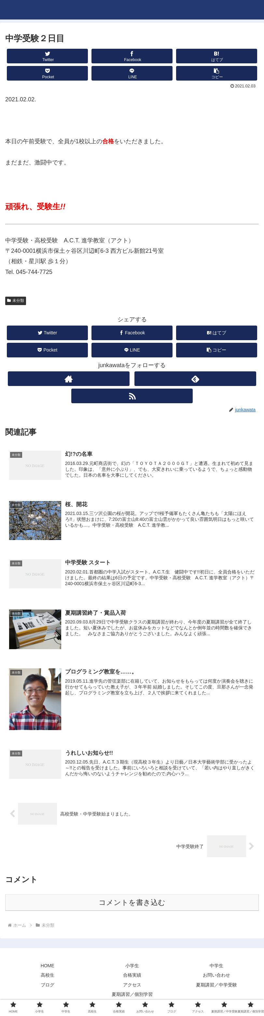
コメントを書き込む (132, 904)
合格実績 (132, 976)
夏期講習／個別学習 (132, 995)
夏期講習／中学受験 (216, 985)
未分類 (15, 300)
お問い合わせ (216, 976)
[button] (216, 73)
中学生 (216, 966)
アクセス (132, 985)
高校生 (47, 976)
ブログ (47, 985)
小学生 (132, 966)
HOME (47, 966)
